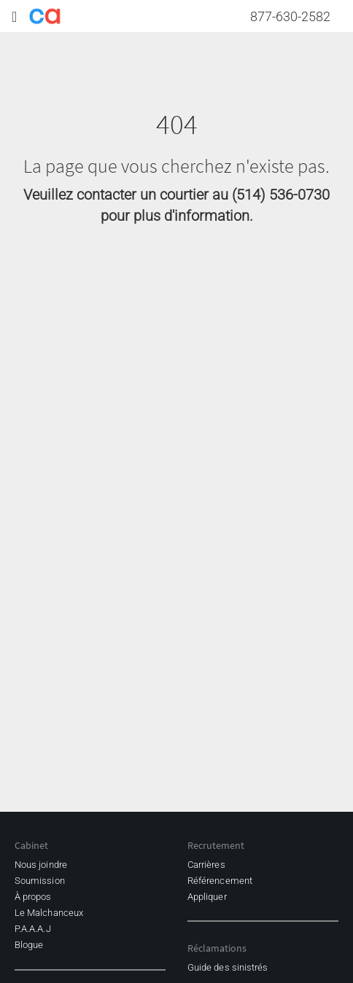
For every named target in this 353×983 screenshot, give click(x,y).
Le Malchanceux (49, 912)
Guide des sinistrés (227, 967)
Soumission (40, 880)
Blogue (29, 944)
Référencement (219, 880)
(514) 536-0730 (281, 194)
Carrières (206, 864)
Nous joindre (41, 864)
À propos (33, 896)
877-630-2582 (290, 16)
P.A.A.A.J (33, 928)
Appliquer (207, 896)
